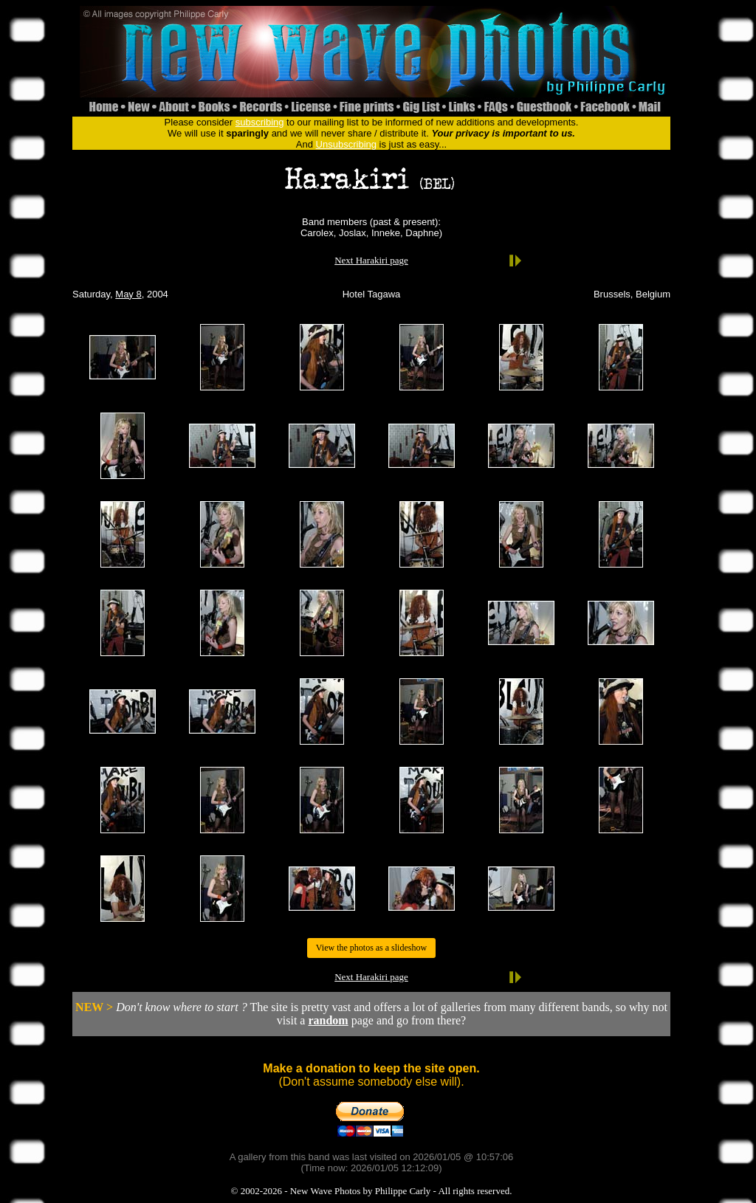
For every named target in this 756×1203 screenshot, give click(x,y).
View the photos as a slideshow (371, 947)
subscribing (260, 122)
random (328, 1020)
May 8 (128, 294)
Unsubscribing (346, 144)
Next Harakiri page (371, 260)
